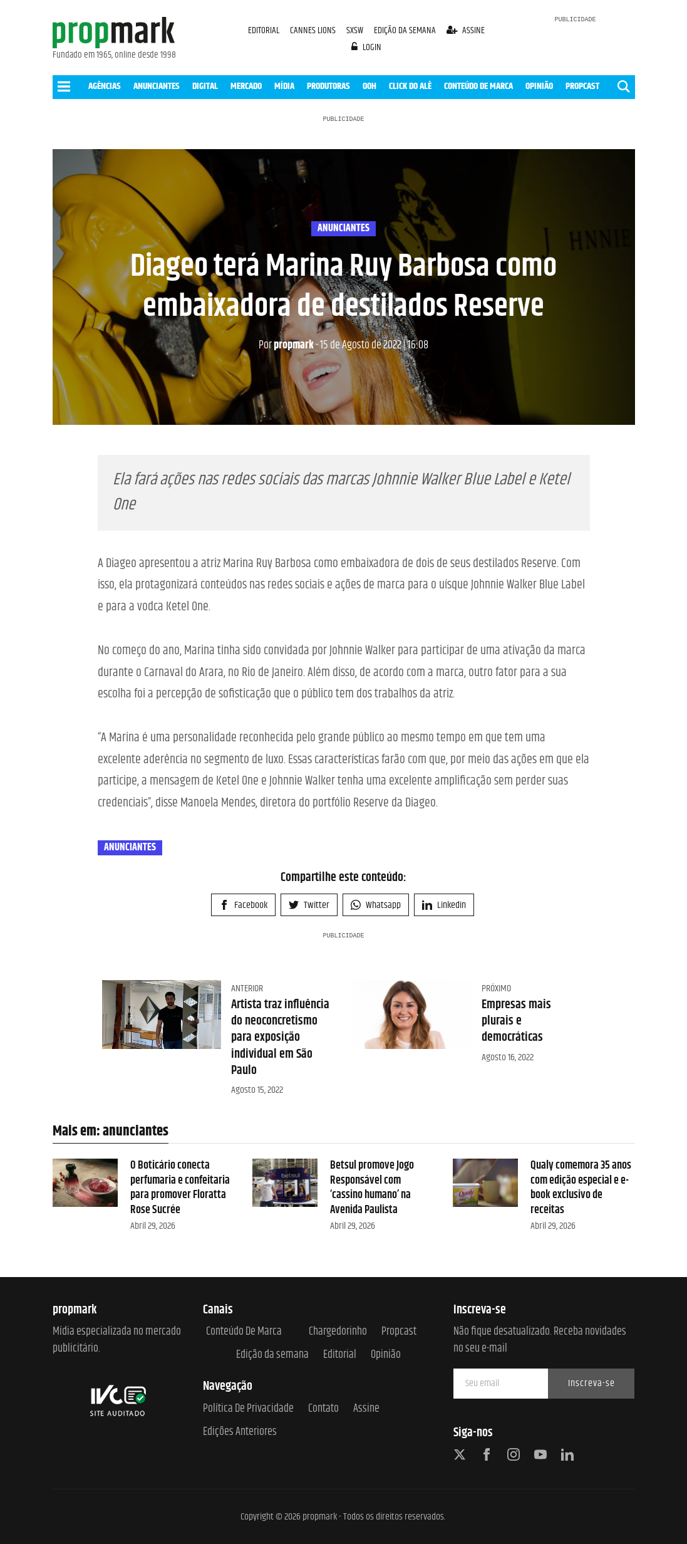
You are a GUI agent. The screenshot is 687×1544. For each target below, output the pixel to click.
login (366, 47)
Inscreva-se (591, 1383)
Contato (323, 1409)
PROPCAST (582, 86)
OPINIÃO (539, 86)
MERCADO (246, 86)
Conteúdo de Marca (244, 1331)
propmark (286, 345)
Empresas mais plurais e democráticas (516, 1021)
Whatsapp (376, 905)
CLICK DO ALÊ (410, 86)
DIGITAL (205, 86)
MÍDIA (284, 86)
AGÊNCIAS (104, 86)
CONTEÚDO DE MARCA (478, 86)
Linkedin (444, 905)
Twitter (309, 905)
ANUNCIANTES (156, 86)
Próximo (496, 988)
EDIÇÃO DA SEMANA (405, 30)
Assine (366, 1409)
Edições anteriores (240, 1432)
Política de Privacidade (248, 1409)
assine (466, 30)
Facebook (243, 905)
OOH (369, 86)
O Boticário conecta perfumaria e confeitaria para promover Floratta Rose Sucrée (180, 1187)
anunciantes (343, 228)
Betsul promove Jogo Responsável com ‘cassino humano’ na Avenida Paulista (372, 1187)
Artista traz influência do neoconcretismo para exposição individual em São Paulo (280, 1037)
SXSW (355, 30)
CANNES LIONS (314, 30)
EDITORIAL (263, 30)
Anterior (247, 988)
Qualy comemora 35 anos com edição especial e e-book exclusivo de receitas (580, 1187)
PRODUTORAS (328, 86)
